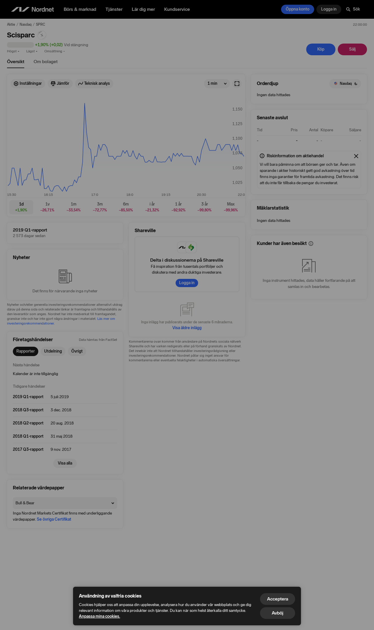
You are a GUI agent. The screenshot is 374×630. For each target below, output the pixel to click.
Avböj (277, 613)
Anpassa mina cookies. (99, 616)
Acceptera (277, 599)
